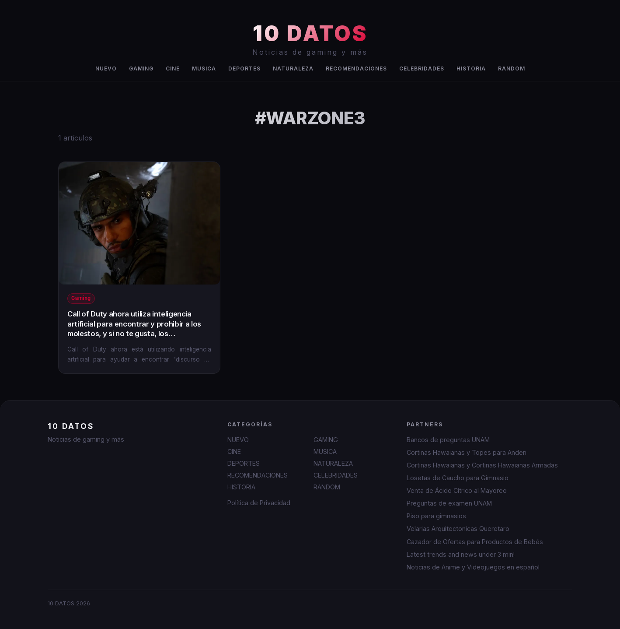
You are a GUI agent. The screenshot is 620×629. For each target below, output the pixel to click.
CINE (173, 68)
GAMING (141, 68)
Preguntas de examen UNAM (449, 503)
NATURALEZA (293, 68)
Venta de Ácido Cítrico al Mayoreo (457, 490)
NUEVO (106, 68)
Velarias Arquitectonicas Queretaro (458, 528)
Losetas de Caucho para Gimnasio (458, 477)
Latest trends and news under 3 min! (461, 554)
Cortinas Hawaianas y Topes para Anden (466, 452)
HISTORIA (471, 68)
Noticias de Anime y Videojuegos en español (473, 567)
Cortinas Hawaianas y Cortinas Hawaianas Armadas (482, 465)
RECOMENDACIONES (356, 68)
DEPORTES (244, 68)
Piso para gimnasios (436, 516)
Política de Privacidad (258, 502)
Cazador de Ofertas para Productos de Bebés (475, 541)
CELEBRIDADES (421, 68)
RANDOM (511, 68)
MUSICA (204, 68)
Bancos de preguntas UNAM (448, 439)
